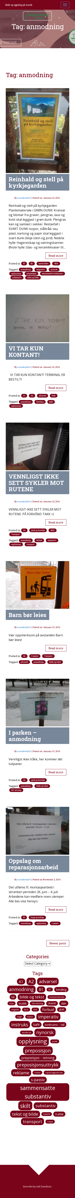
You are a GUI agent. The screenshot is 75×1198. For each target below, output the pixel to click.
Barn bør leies (27, 615)
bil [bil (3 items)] (13, 997)
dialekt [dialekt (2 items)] (52, 1003)
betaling (40, 402)
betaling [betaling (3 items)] (61, 989)
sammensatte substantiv (52, 273)
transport (31, 544)
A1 (24, 395)
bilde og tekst (55, 662)
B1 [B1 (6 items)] (41, 989)
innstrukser (43, 263)
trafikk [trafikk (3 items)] (59, 1114)
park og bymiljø (38, 530)
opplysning (16, 273)
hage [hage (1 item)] (19, 1016)
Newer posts (57, 943)
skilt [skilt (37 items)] (25, 1105)
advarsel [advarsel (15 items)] (48, 981)
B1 (24, 263)
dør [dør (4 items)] (63, 1003)
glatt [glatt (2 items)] (61, 1009)
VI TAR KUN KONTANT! (26, 351)
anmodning (26, 269)
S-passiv (34, 656)
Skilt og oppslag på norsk (18, 4)
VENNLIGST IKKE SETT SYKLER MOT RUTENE (36, 483)
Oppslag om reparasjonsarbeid (33, 864)
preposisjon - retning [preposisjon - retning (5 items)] (37, 1057)
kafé (51, 402)
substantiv (17, 277)
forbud (39, 540)
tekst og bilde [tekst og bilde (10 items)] (25, 1114)
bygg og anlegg (37, 917)
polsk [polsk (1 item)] (54, 1041)
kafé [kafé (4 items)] (36, 1024)
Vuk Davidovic (44, 1186)
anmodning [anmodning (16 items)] (21, 989)
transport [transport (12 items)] (32, 1121)
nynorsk (54, 269)
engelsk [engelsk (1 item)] (15, 1009)
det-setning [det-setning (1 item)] (37, 1003)
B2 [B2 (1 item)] (49, 989)
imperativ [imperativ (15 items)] (48, 1017)
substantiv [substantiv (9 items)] (45, 1105)
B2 (32, 263)
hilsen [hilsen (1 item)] (30, 1016)
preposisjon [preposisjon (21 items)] (38, 1050)
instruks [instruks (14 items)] (19, 1025)
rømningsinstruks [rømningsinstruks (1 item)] (54, 1072)
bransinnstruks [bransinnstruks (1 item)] (56, 997)
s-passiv (55, 923)
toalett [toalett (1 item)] (46, 1114)
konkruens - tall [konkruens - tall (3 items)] (54, 1025)
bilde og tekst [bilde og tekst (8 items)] (32, 997)
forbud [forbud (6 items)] (48, 1009)
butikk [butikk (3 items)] (23, 1003)
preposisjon (31, 273)
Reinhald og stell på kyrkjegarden (36, 182)
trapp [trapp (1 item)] (50, 1121)
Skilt (56, 263)
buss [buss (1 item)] (11, 1003)
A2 (32, 395)
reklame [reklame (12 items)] (21, 1073)
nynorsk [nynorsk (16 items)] (45, 1032)
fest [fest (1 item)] (35, 1009)
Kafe (54, 395)
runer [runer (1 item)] (37, 1072)
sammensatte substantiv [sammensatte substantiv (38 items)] (37, 1092)
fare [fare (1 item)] (26, 1009)
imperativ (40, 269)
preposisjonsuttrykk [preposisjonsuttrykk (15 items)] (37, 1065)
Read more (55, 255)
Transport (15, 534)
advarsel (42, 395)
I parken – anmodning (25, 736)
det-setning (16, 790)
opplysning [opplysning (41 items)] (32, 1041)
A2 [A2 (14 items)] (31, 981)
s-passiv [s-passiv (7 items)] (38, 1079)
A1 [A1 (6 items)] (21, 981)
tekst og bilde (33, 277)
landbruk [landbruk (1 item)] (26, 1032)
